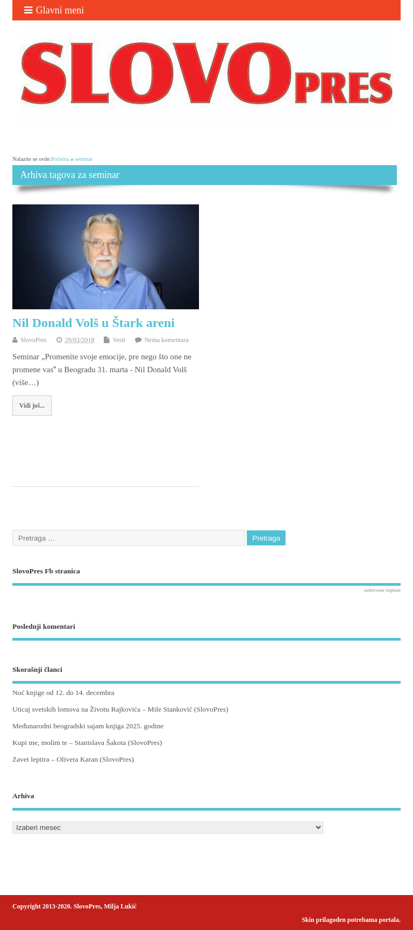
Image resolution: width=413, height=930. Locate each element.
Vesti (118, 340)
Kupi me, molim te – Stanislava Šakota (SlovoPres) (87, 743)
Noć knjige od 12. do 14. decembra (63, 692)
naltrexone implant (382, 590)
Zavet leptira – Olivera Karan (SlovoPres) (73, 759)
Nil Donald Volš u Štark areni (93, 323)
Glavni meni (54, 10)
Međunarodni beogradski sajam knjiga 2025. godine (87, 726)
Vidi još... (32, 405)
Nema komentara (166, 340)
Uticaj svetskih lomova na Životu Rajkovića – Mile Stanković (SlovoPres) (120, 709)
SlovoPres (33, 340)
